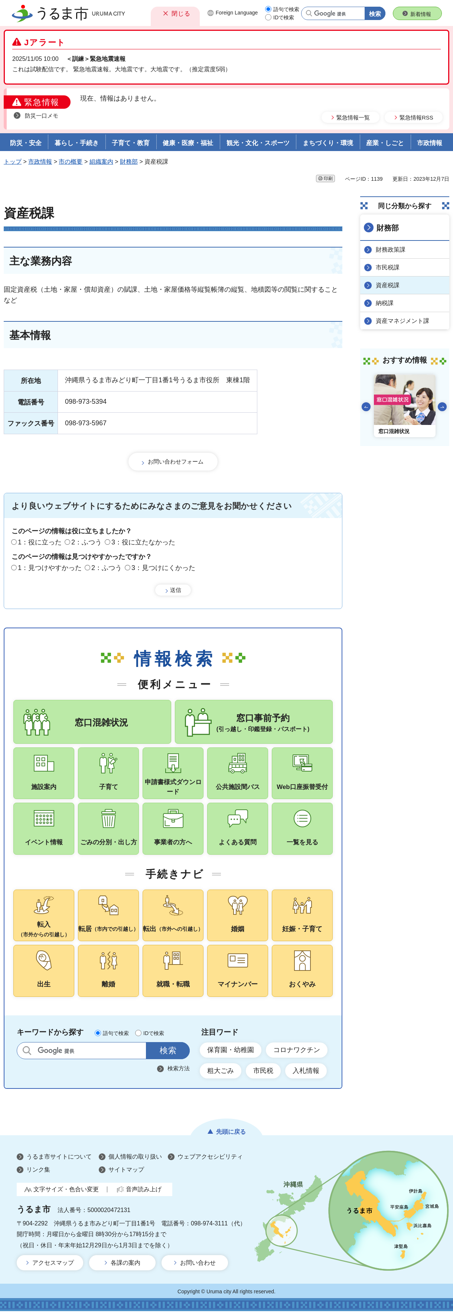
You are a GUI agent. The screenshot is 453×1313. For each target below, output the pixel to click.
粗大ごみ (220, 1072)
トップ (13, 161)
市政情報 (40, 161)
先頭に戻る (231, 1133)
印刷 (328, 178)
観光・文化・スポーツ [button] (258, 143)
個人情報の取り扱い (135, 1158)
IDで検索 (283, 17)
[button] (175, 13)
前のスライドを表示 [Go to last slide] (366, 406)
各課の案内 (125, 1264)
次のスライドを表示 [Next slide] (442, 406)
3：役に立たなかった (143, 542)
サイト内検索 (27, 1052)
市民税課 (388, 267)
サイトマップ (126, 1171)
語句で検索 (286, 9)
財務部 (129, 161)
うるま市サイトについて (59, 1158)
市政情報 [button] (429, 143)
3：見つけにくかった (163, 568)
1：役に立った (40, 542)
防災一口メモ (41, 115)
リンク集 (38, 1171)
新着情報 (420, 14)
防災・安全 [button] (26, 143)
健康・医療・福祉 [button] (188, 143)
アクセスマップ (53, 1264)
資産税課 (388, 285)
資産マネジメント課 (402, 321)
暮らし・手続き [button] (77, 143)
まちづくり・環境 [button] (328, 143)
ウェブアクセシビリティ (210, 1158)
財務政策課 (390, 249)
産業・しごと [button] (385, 143)
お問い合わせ (198, 1264)
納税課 (385, 303)
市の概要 (70, 161)
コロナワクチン (296, 1051)
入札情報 (306, 1072)
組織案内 (101, 161)
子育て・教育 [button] (131, 143)
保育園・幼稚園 (230, 1051)
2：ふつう (86, 542)
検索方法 (178, 1070)
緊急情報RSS (416, 117)
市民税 (263, 1072)
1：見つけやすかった (50, 568)
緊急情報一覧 (353, 117)
